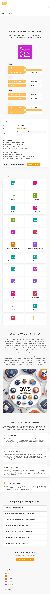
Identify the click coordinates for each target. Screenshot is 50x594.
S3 (7, 573)
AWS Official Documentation (14, 164)
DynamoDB (9, 584)
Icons (3, 13)
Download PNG (16, 68)
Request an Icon (25, 559)
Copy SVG (34, 72)
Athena (8, 581)
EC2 (7, 576)
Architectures (12, 13)
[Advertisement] (25, 22)
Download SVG (16, 72)
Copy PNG (34, 68)
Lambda (8, 579)
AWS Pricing (33, 164)
